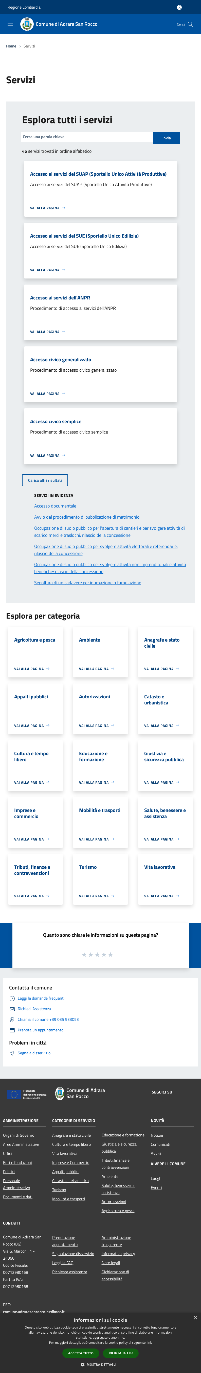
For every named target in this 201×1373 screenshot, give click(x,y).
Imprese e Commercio (70, 1162)
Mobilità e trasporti (68, 1199)
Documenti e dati (17, 1197)
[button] (101, 1364)
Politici (9, 1171)
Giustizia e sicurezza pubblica (119, 1147)
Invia (166, 138)
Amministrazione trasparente (116, 1241)
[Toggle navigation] (10, 24)
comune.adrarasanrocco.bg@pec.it (34, 1312)
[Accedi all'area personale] (179, 7)
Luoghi (156, 1178)
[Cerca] (190, 24)
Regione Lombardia (24, 7)
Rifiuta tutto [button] (121, 1353)
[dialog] (100, 1343)
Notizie (157, 1135)
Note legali (111, 1263)
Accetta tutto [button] (81, 1353)
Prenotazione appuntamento (65, 1241)
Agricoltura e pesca (118, 1211)
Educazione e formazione (123, 1135)
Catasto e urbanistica (70, 1181)
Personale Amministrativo (16, 1184)
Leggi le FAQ (63, 1263)
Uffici (7, 1153)
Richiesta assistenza (69, 1272)
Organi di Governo (18, 1135)
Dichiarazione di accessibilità (115, 1275)
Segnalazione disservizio (73, 1254)
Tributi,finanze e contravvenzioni (116, 1163)
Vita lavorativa (64, 1153)
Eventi (156, 1187)
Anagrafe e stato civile (71, 1135)
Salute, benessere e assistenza (118, 1189)
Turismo (59, 1190)
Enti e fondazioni (17, 1162)
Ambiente (110, 1176)
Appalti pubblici (65, 1171)
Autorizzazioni (114, 1202)
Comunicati (160, 1144)
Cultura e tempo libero (71, 1144)
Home (11, 46)
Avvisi (156, 1153)
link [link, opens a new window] (149, 1342)
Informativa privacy (118, 1254)
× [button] (195, 1318)
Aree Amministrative (21, 1144)
